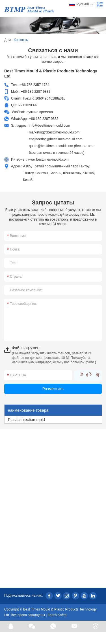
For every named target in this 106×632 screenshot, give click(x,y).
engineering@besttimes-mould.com (55, 139)
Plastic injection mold (26, 419)
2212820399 (28, 105)
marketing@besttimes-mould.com (54, 132)
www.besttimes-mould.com (48, 159)
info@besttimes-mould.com (49, 126)
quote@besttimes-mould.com (51, 146)
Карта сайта (57, 615)
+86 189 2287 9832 (44, 119)
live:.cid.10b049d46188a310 (44, 98)
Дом (7, 40)
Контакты (21, 40)
